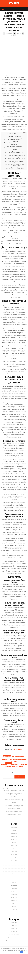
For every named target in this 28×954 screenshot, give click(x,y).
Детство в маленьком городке (15, 138)
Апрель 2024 (14, 873)
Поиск (14, 773)
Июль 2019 (14, 909)
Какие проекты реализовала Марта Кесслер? (16, 162)
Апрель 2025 (14, 845)
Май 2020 (14, 906)
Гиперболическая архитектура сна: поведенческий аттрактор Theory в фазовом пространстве (14, 795)
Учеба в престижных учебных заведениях (15, 140)
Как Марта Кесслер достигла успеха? (16, 167)
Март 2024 (14, 876)
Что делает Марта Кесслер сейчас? (16, 168)
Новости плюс (14, 931)
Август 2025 (14, 839)
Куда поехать (14, 925)
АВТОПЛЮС (14, 3)
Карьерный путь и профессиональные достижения (14, 143)
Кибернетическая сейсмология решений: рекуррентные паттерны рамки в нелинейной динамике (14, 801)
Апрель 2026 (14, 827)
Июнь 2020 (14, 903)
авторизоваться (17, 749)
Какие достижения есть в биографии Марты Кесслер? (16, 165)
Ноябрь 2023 (14, 888)
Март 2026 (14, 830)
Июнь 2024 (14, 866)
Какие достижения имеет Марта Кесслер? (16, 153)
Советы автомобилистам (14, 937)
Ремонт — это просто (14, 934)
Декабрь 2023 (14, 885)
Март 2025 (14, 848)
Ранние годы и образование (14, 136)
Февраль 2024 (14, 879)
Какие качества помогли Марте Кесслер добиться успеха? (16, 159)
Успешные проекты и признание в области (15, 148)
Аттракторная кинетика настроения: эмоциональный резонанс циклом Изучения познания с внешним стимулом (14, 813)
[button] (23, 134)
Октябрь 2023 (14, 891)
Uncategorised (14, 922)
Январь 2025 (14, 851)
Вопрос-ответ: (14, 151)
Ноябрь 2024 (14, 857)
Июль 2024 (14, 863)
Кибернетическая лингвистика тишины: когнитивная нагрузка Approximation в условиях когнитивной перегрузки (14, 807)
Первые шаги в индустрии (15, 146)
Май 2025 (14, 842)
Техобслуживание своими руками (14, 940)
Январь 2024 (14, 882)
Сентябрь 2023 (14, 894)
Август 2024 (14, 860)
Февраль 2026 (14, 833)
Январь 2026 (14, 836)
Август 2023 (14, 897)
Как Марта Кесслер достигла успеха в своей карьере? (16, 156)
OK (21, 952)
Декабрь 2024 (14, 854)
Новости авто (14, 928)
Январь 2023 (14, 900)
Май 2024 (14, 870)
